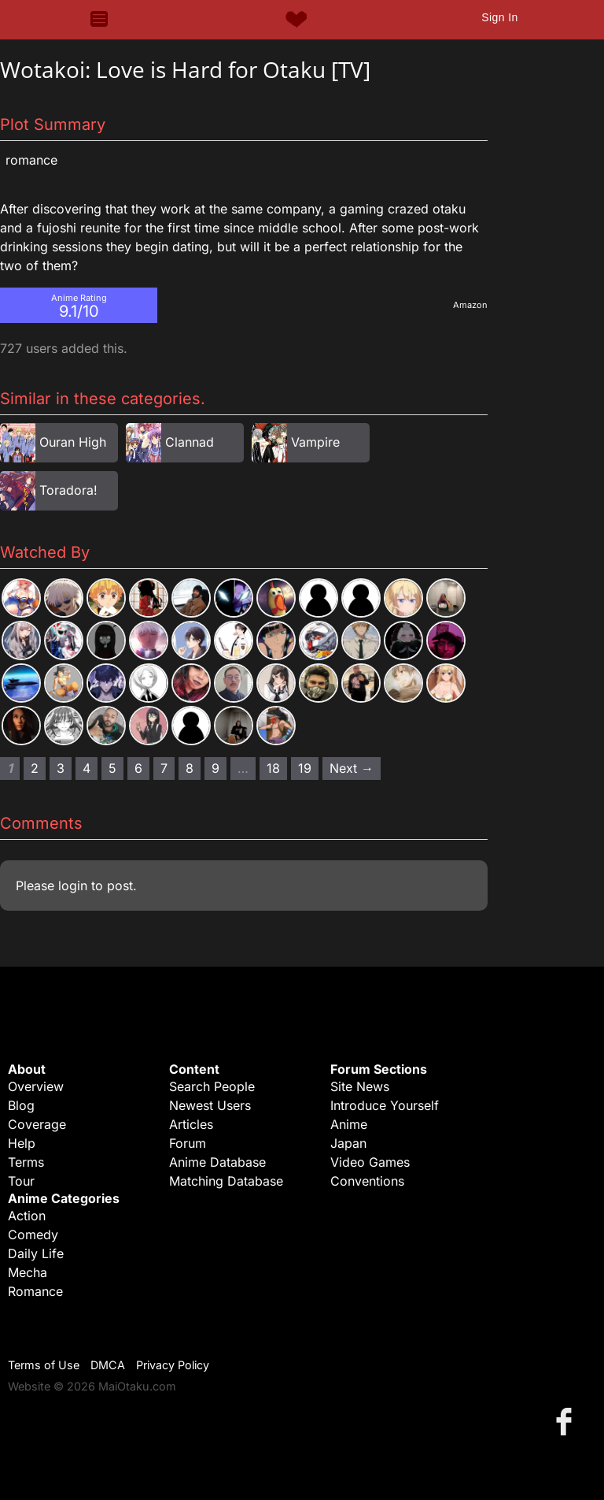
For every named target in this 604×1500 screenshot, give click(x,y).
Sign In (499, 17)
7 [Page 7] (164, 768)
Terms (26, 1162)
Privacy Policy (172, 1365)
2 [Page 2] (35, 768)
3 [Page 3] (60, 768)
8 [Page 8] (189, 768)
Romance (31, 160)
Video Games (370, 1162)
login (72, 885)
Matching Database (226, 1181)
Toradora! (68, 490)
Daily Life (36, 1253)
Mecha (27, 1272)
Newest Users (210, 1105)
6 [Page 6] (138, 768)
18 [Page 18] (273, 768)
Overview (36, 1086)
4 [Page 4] (86, 768)
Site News (359, 1086)
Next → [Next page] (352, 768)
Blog (21, 1105)
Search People (212, 1086)
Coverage (37, 1124)
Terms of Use (43, 1365)
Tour (21, 1181)
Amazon (470, 304)
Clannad (189, 442)
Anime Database (217, 1162)
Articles (191, 1124)
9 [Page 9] (215, 768)
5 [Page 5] (112, 768)
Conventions (367, 1181)
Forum (187, 1143)
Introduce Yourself (384, 1105)
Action (27, 1215)
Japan (348, 1143)
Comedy (33, 1234)
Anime (348, 1124)
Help (21, 1143)
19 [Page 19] (304, 768)
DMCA (107, 1365)
